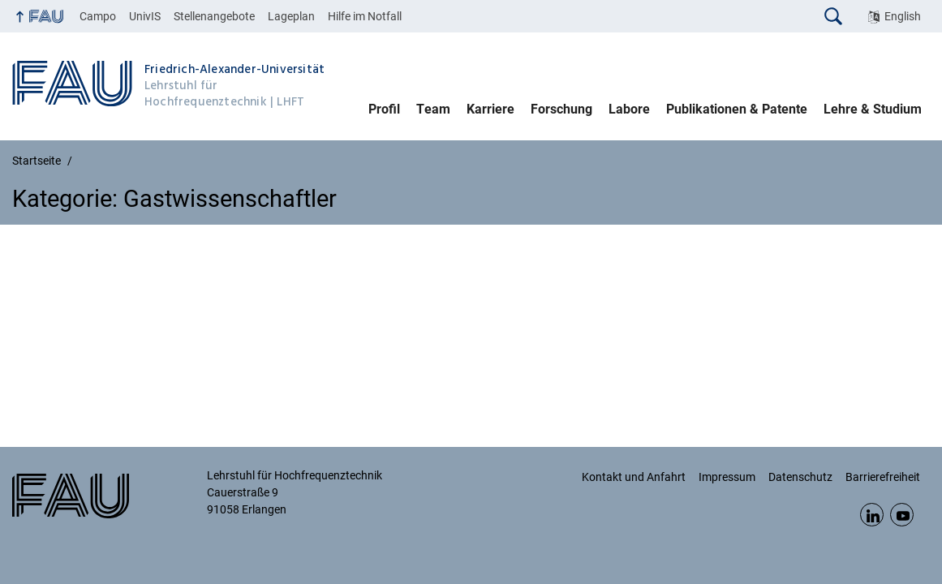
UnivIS (145, 16)
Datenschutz (800, 476)
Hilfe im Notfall (365, 16)
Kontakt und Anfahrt (634, 476)
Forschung (561, 109)
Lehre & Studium (873, 109)
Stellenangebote (214, 16)
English (902, 16)
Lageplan (291, 16)
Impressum (727, 476)
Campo (98, 16)
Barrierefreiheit (882, 476)
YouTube (902, 514)
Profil (384, 109)
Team (433, 109)
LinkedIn (872, 514)
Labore (629, 109)
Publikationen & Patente (736, 109)
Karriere (490, 109)
